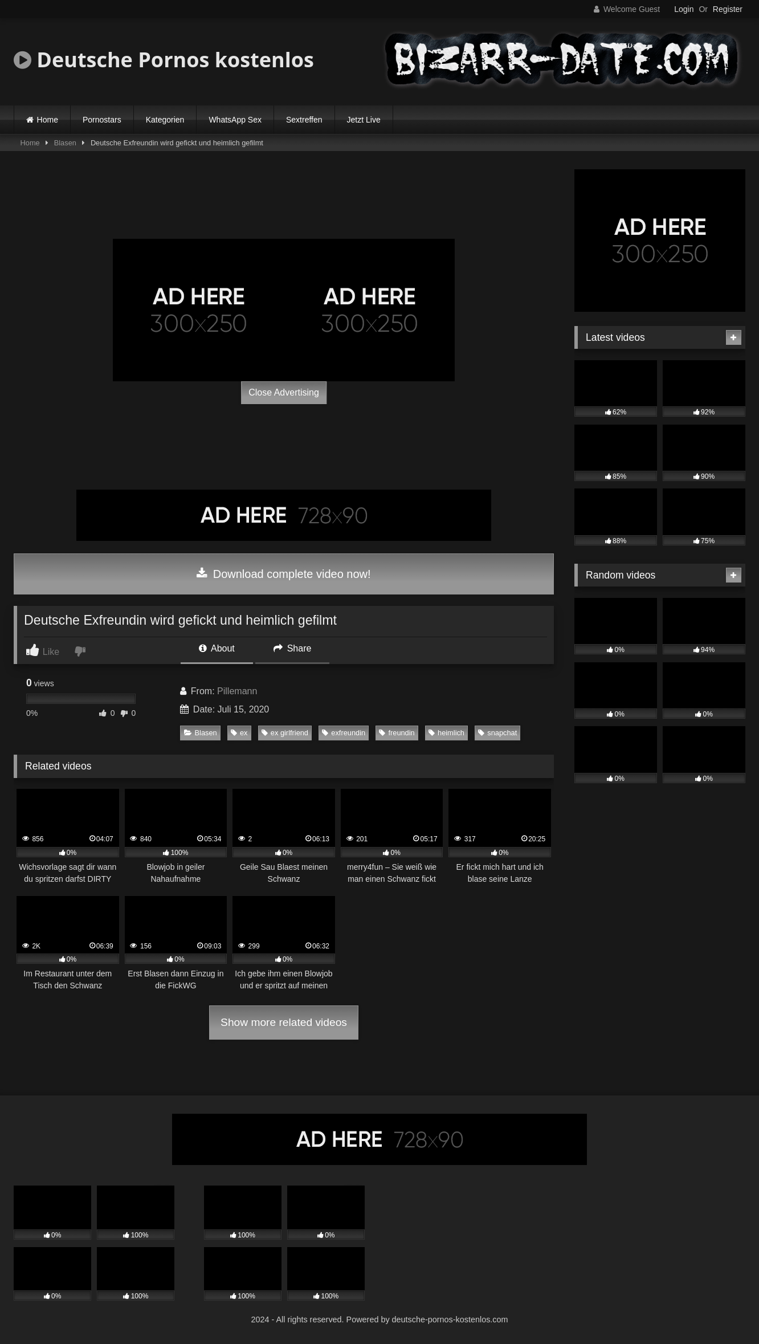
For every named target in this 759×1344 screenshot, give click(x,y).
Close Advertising (283, 392)
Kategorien (165, 119)
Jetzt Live (364, 119)
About (216, 648)
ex (239, 732)
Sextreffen (304, 119)
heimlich (446, 732)
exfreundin (343, 732)
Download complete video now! (283, 574)
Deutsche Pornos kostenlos (164, 60)
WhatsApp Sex (235, 119)
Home (47, 119)
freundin (396, 732)
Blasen (65, 143)
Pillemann (237, 691)
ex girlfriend (285, 732)
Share (292, 648)
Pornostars (102, 119)
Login (683, 9)
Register (727, 9)
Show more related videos (284, 1022)
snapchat (497, 732)
